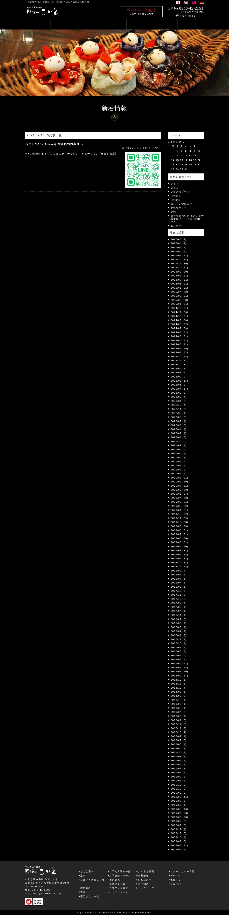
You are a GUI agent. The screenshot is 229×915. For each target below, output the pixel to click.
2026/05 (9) (179, 239)
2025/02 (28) (179, 300)
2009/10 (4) (179, 837)
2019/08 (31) (179, 530)
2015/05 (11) (179, 663)
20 (199, 160)
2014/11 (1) (179, 683)
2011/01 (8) (179, 780)
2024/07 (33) (179, 328)
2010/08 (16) (179, 797)
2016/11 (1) (179, 615)
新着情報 (143, 875)
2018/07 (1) (179, 578)
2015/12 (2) (179, 639)
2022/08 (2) (179, 417)
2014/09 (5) (179, 691)
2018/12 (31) (179, 562)
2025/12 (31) (179, 259)
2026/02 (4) (179, 251)
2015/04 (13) (179, 667)
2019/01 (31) (179, 558)
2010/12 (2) (179, 784)
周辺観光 (114, 880)
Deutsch (176, 884)
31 (186, 169)
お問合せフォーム (120, 875)
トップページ (146, 888)
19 (194, 160)
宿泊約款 (143, 884)
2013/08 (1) (179, 704)
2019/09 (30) (179, 526)
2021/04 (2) (179, 461)
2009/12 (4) (179, 829)
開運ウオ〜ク (179, 208)
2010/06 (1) (179, 805)
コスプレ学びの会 (181, 203)
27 (199, 164)
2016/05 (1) (179, 627)
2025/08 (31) (179, 275)
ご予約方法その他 (120, 871)
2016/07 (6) (179, 619)
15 (177, 160)
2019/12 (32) (179, 514)
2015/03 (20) (179, 671)
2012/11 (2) (179, 728)
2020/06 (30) (179, 490)
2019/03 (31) (179, 550)
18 (190, 160)
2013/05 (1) (179, 708)
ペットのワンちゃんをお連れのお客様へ (54, 144)
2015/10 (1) (179, 643)
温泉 (83, 875)
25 (190, 164)
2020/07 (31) (179, 485)
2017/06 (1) (179, 607)
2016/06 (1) (179, 623)
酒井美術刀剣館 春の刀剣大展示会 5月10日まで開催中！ (187, 219)
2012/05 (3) (179, 748)
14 (172, 160)
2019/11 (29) (179, 518)
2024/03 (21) (179, 344)
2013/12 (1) (179, 700)
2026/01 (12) (179, 255)
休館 (173, 211)
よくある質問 (146, 871)
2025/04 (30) (179, 292)
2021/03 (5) (179, 465)
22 (177, 164)
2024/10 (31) (179, 316)
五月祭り (176, 225)
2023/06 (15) (179, 380)
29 (177, 169)
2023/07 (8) (179, 376)
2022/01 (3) (179, 437)
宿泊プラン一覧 (89, 896)
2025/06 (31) (179, 283)
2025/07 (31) (179, 279)
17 (186, 160)
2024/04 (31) (179, 340)
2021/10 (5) (179, 441)
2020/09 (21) (179, 477)
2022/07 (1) (179, 421)
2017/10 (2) (179, 599)
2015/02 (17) (179, 675)
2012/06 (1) (179, 744)
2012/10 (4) (179, 732)
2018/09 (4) (179, 570)
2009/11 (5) (179, 833)
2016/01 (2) (179, 635)
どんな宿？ (87, 871)
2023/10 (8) (179, 364)
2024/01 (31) (179, 352)
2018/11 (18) (179, 566)
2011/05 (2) (179, 764)
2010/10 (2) (179, 789)
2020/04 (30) (179, 498)
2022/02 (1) (179, 433)
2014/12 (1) (179, 679)
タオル (175, 183)
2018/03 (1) (179, 586)
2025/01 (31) (179, 304)
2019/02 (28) (179, 554)
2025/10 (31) (179, 267)
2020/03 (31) (179, 502)
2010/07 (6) (179, 800)
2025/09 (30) (179, 271)
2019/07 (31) (179, 534)
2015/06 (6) (179, 659)
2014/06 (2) (179, 696)
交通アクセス (117, 884)
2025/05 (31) (179, 287)
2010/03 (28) (179, 817)
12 (194, 155)
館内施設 (85, 888)
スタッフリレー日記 (182, 871)
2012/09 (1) (179, 736)
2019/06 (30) (179, 538)
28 (172, 169)
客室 (83, 892)
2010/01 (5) (179, 825)
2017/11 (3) (179, 594)
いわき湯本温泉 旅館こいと (39, 2)
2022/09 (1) (179, 413)
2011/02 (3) (179, 776)
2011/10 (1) (179, 752)
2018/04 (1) (179, 582)
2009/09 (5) (179, 841)
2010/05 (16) (179, 809)
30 (181, 169)
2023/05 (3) (179, 384)
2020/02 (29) (179, 506)
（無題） (176, 195)
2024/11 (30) (179, 312)
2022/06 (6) (179, 425)
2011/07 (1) (179, 760)
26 (194, 164)
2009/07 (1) (179, 849)
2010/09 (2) (179, 792)
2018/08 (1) (179, 574)
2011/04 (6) (179, 768)
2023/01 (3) (179, 401)
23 (181, 164)
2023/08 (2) (179, 372)
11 (190, 155)
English (175, 875)
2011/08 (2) (179, 756)
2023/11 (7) (179, 360)
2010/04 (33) (179, 813)
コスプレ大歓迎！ (120, 888)
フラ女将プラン (180, 191)
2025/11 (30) (179, 263)
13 (199, 155)
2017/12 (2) (179, 591)
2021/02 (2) (179, 469)
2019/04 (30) (179, 546)
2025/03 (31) (179, 296)
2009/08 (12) (179, 845)
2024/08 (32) (179, 324)
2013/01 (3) (179, 720)
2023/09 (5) (179, 368)
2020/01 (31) (179, 510)
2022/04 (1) (179, 429)
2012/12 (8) (179, 724)
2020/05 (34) (179, 493)
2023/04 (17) (179, 388)
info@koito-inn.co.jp (47, 893)
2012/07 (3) (179, 740)
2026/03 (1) (179, 247)
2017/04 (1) (179, 611)
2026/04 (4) (179, 243)
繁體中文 (175, 880)
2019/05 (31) (179, 542)
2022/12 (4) (179, 405)
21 (172, 164)
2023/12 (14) (179, 356)
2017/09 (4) (179, 603)
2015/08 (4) (179, 651)
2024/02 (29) (179, 348)
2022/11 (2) (179, 409)
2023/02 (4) (179, 397)
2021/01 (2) (179, 473)
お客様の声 (145, 880)
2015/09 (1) (179, 647)
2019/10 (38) (179, 522)
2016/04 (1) (179, 631)
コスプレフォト (118, 892)
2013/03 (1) (179, 716)
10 (186, 155)
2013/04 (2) (179, 712)
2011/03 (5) (179, 772)
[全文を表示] (108, 153)
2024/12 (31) (179, 308)
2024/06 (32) (179, 332)
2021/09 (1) (179, 445)
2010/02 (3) (179, 821)
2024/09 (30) (179, 320)
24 (186, 164)
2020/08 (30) (179, 481)
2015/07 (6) (179, 655)
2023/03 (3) (179, 392)
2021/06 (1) (179, 453)
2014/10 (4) (179, 687)
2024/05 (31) (179, 336)
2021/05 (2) (179, 457)
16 (181, 160)
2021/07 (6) (179, 449)
